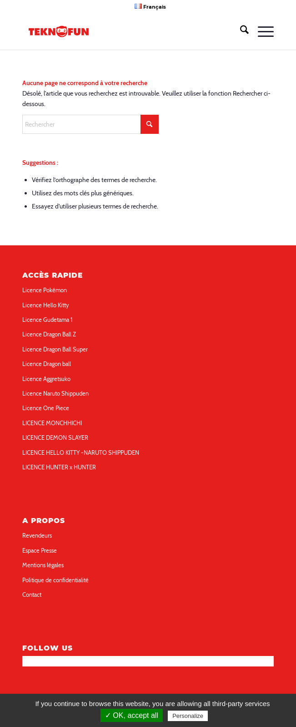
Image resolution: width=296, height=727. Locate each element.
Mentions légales (43, 565)
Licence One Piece (45, 408)
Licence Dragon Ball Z (49, 334)
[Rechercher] (240, 31)
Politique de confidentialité (55, 580)
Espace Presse (39, 550)
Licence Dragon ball (46, 363)
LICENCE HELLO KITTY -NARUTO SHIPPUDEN (80, 452)
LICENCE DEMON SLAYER (55, 437)
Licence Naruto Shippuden (55, 393)
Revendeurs (37, 535)
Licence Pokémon (44, 290)
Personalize (187, 715)
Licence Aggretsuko (46, 378)
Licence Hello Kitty (45, 305)
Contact (31, 594)
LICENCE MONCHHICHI (52, 423)
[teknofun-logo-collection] (123, 31)
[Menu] (261, 31)
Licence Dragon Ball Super (55, 349)
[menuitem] (150, 6)
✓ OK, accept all (131, 715)
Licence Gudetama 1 (47, 319)
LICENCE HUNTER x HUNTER (59, 467)
